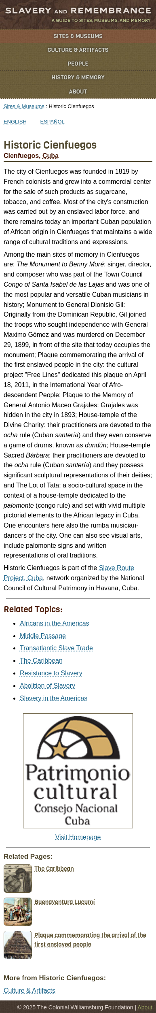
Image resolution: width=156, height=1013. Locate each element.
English (15, 122)
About (78, 92)
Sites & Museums (78, 36)
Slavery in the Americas (53, 698)
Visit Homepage (78, 837)
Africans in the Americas (54, 623)
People (78, 64)
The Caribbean (41, 660)
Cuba (50, 155)
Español (52, 122)
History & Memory (78, 77)
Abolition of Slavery (47, 685)
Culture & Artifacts (78, 50)
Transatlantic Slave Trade (56, 648)
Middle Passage (43, 635)
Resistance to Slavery (51, 673)
